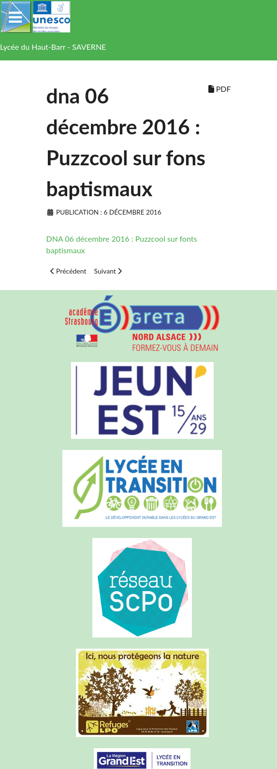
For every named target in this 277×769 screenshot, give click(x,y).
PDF (219, 88)
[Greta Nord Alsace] (139, 323)
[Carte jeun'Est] (139, 400)
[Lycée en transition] (139, 488)
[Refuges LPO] (139, 693)
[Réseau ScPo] (139, 588)
